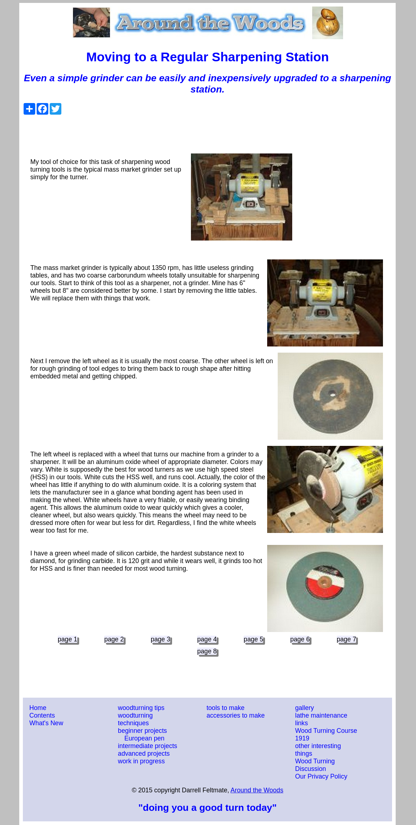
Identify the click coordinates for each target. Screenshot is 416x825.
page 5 (253, 639)
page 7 (346, 639)
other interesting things (318, 749)
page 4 (207, 639)
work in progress (141, 761)
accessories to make (236, 715)
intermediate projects (147, 746)
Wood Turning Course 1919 (326, 734)
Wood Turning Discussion (315, 765)
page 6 (300, 639)
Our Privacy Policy (321, 776)
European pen (144, 738)
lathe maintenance (321, 715)
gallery (304, 707)
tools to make (226, 707)
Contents (42, 715)
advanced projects (144, 753)
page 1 (67, 639)
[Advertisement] (208, 131)
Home (37, 707)
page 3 (160, 639)
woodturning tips (141, 707)
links (301, 723)
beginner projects (142, 730)
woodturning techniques (135, 719)
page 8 (207, 651)
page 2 (114, 639)
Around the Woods (257, 790)
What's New (46, 723)
